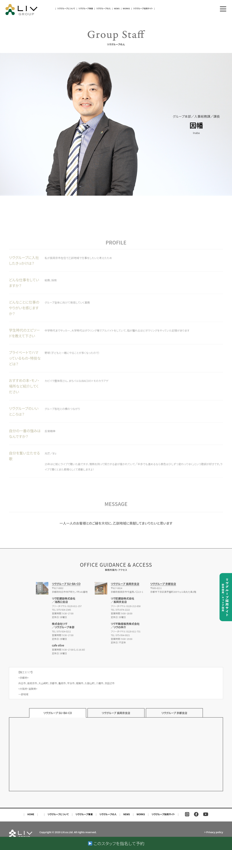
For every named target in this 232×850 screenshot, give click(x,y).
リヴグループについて (66, 8)
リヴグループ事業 (85, 8)
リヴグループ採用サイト (143, 8)
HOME (30, 818)
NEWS (117, 8)
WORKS (126, 8)
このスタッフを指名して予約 (116, 843)
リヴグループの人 (103, 8)
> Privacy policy (213, 834)
